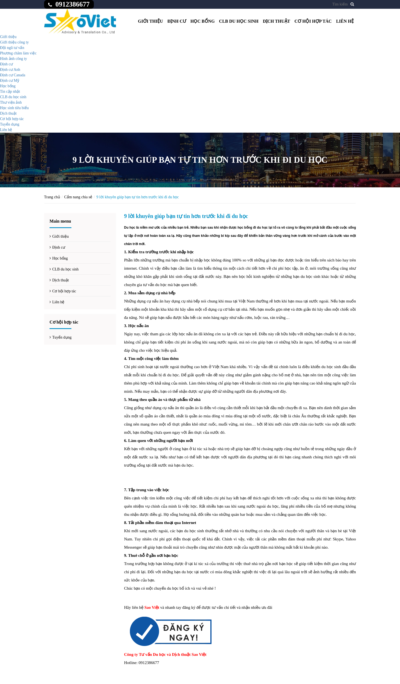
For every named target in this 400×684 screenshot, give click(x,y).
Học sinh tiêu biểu (14, 108)
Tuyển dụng (9, 124)
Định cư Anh (10, 70)
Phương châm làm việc (18, 53)
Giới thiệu (150, 21)
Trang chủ (52, 197)
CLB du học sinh (239, 21)
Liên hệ (345, 21)
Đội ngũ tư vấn (12, 48)
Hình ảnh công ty (13, 59)
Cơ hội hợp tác (313, 21)
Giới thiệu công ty (14, 42)
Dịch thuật (276, 21)
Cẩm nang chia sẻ (78, 197)
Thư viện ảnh (11, 102)
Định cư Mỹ (9, 80)
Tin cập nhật (10, 91)
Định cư (176, 21)
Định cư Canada (12, 75)
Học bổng (202, 21)
